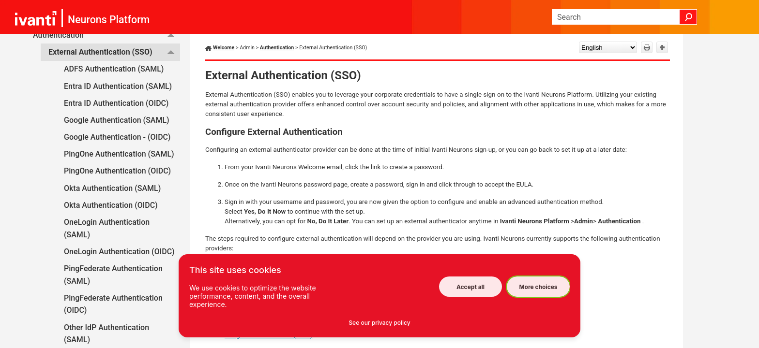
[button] (688, 17)
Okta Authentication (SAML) (112, 188)
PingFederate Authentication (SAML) (113, 275)
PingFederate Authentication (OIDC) (113, 304)
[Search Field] (624, 17)
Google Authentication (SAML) (116, 120)
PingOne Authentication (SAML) (119, 154)
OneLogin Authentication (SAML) (107, 228)
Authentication (277, 47)
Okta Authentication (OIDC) (111, 205)
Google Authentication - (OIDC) (117, 137)
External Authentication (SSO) (114, 52)
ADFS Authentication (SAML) (114, 68)
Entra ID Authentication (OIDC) (116, 103)
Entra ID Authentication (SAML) (118, 86)
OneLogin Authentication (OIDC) (119, 251)
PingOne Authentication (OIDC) (117, 170)
